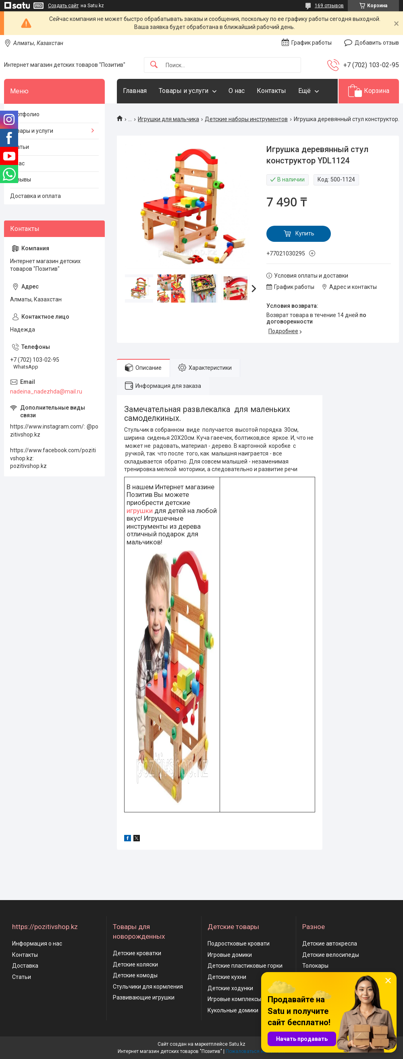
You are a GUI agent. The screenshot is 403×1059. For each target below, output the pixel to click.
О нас (237, 91)
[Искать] (154, 65)
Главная (135, 91)
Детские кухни (227, 977)
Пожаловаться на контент (255, 1051)
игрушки (140, 511)
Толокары (315, 965)
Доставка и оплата (35, 196)
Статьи (19, 147)
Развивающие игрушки (143, 997)
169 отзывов (329, 5)
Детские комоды (135, 975)
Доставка (25, 965)
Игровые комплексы (234, 999)
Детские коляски (135, 964)
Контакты (271, 91)
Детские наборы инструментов (246, 119)
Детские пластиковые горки (245, 965)
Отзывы (20, 179)
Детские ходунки (230, 988)
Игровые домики (230, 955)
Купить (304, 233)
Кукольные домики (233, 1010)
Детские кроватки (137, 953)
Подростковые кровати (239, 943)
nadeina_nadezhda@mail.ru (46, 391)
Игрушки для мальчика (168, 119)
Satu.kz (237, 1044)
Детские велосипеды (330, 955)
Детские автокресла (329, 943)
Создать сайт (63, 5)
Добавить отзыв (377, 42)
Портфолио (24, 114)
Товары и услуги (183, 91)
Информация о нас (37, 943)
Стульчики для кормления (148, 986)
